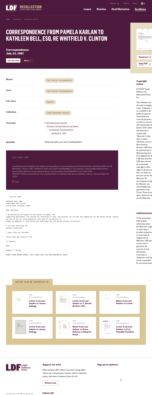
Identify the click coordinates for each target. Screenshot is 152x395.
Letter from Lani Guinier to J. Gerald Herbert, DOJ (82, 303)
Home (8, 19)
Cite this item (13, 60)
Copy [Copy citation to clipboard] (15, 181)
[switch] (143, 3)
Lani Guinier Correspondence (59, 80)
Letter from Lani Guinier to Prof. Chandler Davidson (125, 329)
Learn (87, 9)
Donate (126, 3)
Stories (101, 9)
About (135, 3)
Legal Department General (58, 113)
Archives (140, 9)
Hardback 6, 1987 (59, 133)
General (50, 102)
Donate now (50, 383)
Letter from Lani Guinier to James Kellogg (37, 303)
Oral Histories (120, 9)
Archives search (31, 19)
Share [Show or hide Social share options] (27, 60)
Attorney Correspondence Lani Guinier (63, 126)
